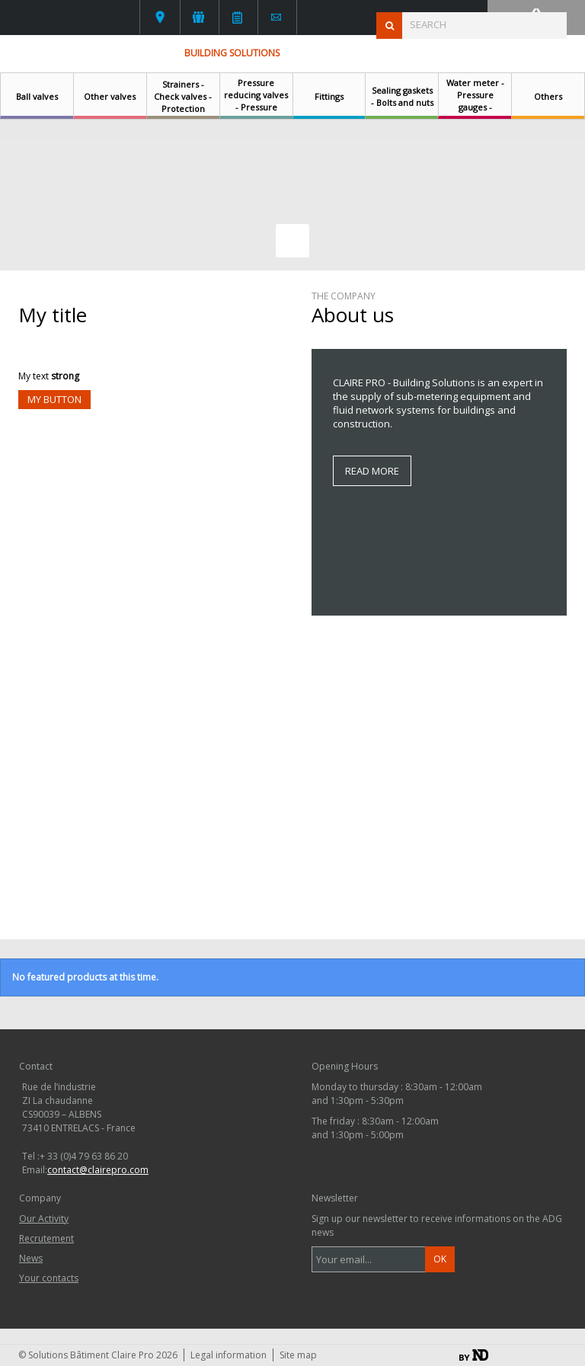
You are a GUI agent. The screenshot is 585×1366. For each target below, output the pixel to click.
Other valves (110, 96)
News (237, 17)
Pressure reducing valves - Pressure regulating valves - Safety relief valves (256, 113)
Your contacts (160, 17)
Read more (372, 471)
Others (548, 96)
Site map (298, 1354)
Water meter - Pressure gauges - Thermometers (475, 101)
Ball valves (37, 96)
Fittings (329, 96)
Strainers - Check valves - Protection (183, 96)
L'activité (198, 17)
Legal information (228, 1354)
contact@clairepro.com (98, 1169)
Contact (276, 17)
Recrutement (46, 1238)
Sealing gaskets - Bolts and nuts (402, 96)
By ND (474, 1354)
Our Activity (44, 1218)
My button (54, 399)
